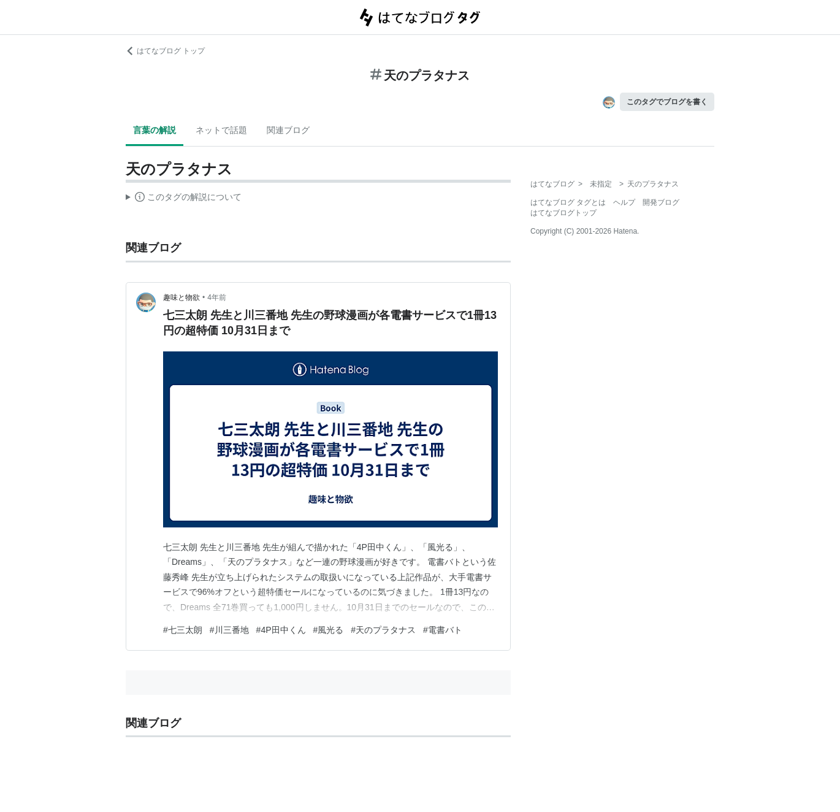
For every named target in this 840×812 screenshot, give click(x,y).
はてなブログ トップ (165, 51)
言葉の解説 (154, 130)
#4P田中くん (281, 630)
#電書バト (442, 630)
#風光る (328, 630)
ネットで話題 (221, 130)
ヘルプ (624, 202)
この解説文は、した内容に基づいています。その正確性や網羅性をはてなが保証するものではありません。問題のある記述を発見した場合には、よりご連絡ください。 (184, 198)
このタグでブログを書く (667, 102)
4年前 (216, 297)
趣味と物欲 (181, 297)
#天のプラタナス (383, 630)
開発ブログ (661, 202)
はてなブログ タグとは (568, 202)
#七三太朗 (182, 630)
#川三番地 (229, 630)
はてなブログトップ (563, 213)
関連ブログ (288, 130)
